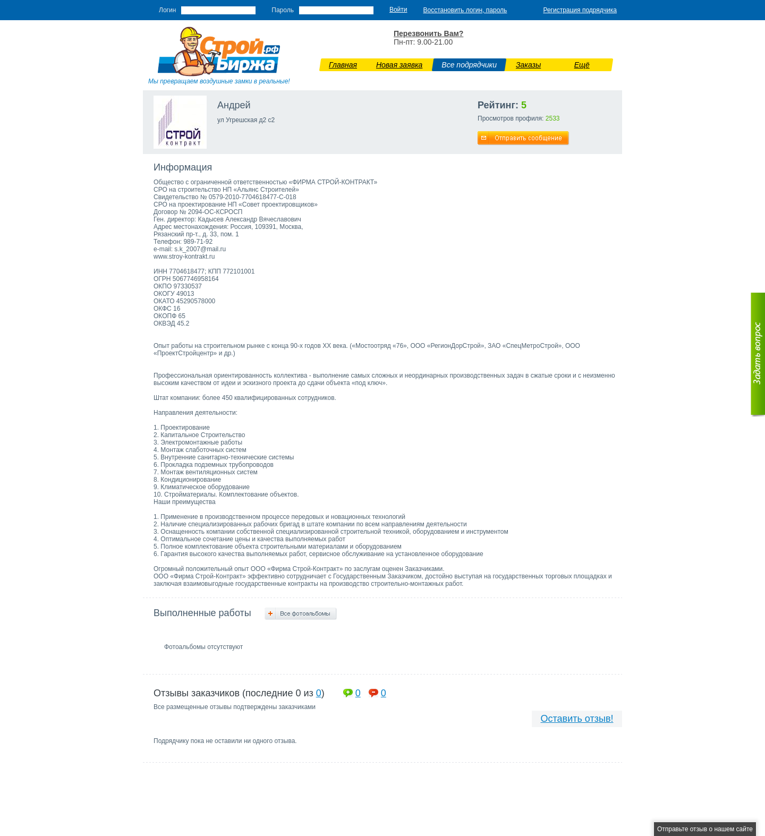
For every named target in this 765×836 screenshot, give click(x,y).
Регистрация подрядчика (580, 10)
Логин (167, 10)
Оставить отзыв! (577, 718)
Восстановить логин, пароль (465, 10)
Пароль (282, 10)
